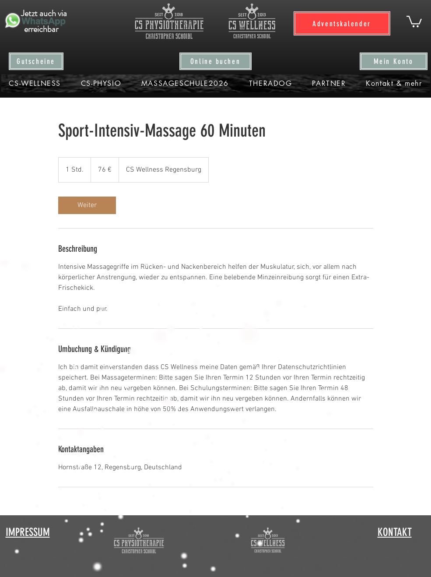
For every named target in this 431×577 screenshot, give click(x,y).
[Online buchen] (215, 61)
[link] (87, 205)
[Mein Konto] (393, 61)
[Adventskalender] (342, 23)
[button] (414, 20)
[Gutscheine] (36, 61)
